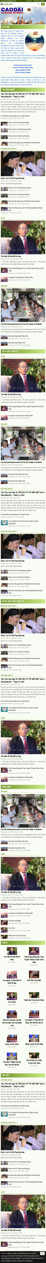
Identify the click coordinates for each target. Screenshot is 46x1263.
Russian (42, 1)
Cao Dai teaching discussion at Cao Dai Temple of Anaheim (21, 324)
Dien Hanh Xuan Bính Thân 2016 (18, 336)
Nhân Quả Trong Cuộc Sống (17, 936)
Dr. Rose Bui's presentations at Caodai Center (15, 116)
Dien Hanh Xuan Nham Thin (16, 343)
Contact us (29, 1)
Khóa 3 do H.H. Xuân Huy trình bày (19, 136)
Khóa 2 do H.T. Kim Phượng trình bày (19, 129)
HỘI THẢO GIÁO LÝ (7, 489)
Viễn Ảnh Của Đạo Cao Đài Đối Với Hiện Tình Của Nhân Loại (12, 1022)
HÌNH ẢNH (4, 286)
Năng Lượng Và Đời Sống (34, 1044)
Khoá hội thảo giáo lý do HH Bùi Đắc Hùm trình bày (24, 143)
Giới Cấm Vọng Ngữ (14, 921)
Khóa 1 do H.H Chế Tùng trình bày (18, 123)
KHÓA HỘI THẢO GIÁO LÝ (9, 149)
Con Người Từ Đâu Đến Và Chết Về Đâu (20, 277)
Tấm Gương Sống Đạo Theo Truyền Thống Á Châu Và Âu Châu (34, 959)
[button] (43, 4)
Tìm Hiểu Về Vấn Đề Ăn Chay (11, 256)
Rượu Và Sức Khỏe (12, 1044)
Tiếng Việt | (37, 1)
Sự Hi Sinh (11, 928)
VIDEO (3, 218)
